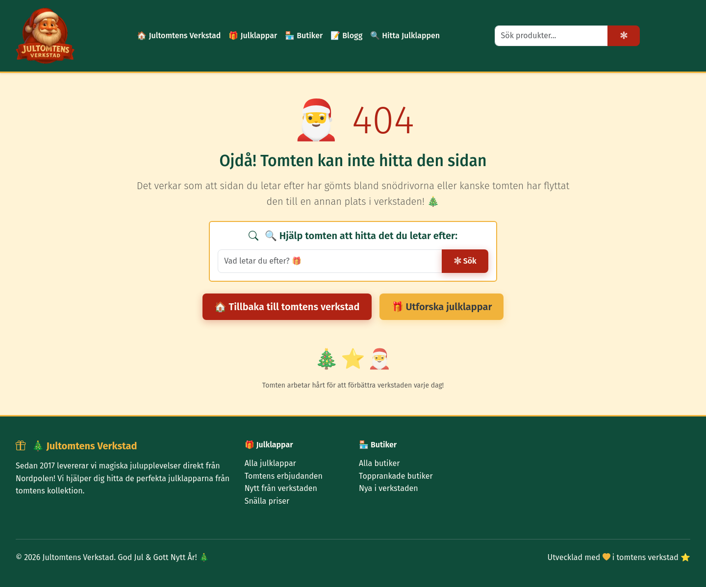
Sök (465, 261)
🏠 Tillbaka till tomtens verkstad (287, 307)
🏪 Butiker (304, 35)
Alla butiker (379, 463)
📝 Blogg (346, 35)
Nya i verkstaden (388, 488)
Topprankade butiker (396, 476)
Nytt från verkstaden (281, 488)
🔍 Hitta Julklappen (405, 35)
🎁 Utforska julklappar (441, 307)
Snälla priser (267, 501)
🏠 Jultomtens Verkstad (179, 35)
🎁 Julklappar (252, 35)
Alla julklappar (270, 463)
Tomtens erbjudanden (284, 476)
